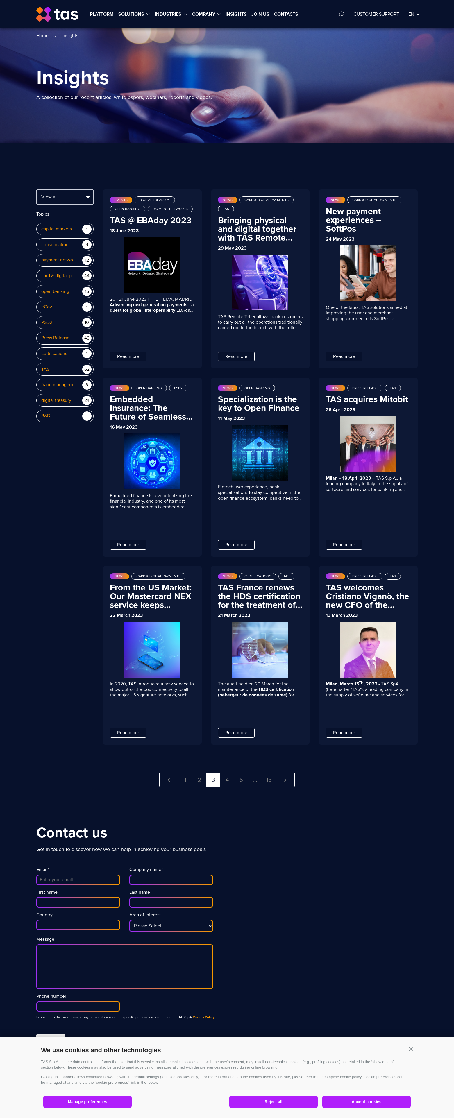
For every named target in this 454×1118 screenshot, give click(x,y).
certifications (54, 354)
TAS (45, 369)
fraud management (58, 385)
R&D (45, 416)
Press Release (55, 338)
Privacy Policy (203, 1017)
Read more (128, 356)
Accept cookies (367, 1101)
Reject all (273, 1101)
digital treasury (56, 400)
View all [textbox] (49, 197)
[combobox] (65, 197)
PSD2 (46, 323)
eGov (46, 307)
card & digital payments (58, 276)
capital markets (56, 229)
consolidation (55, 245)
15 (269, 779)
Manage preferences (87, 1101)
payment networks (58, 260)
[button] (410, 1049)
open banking (55, 292)
